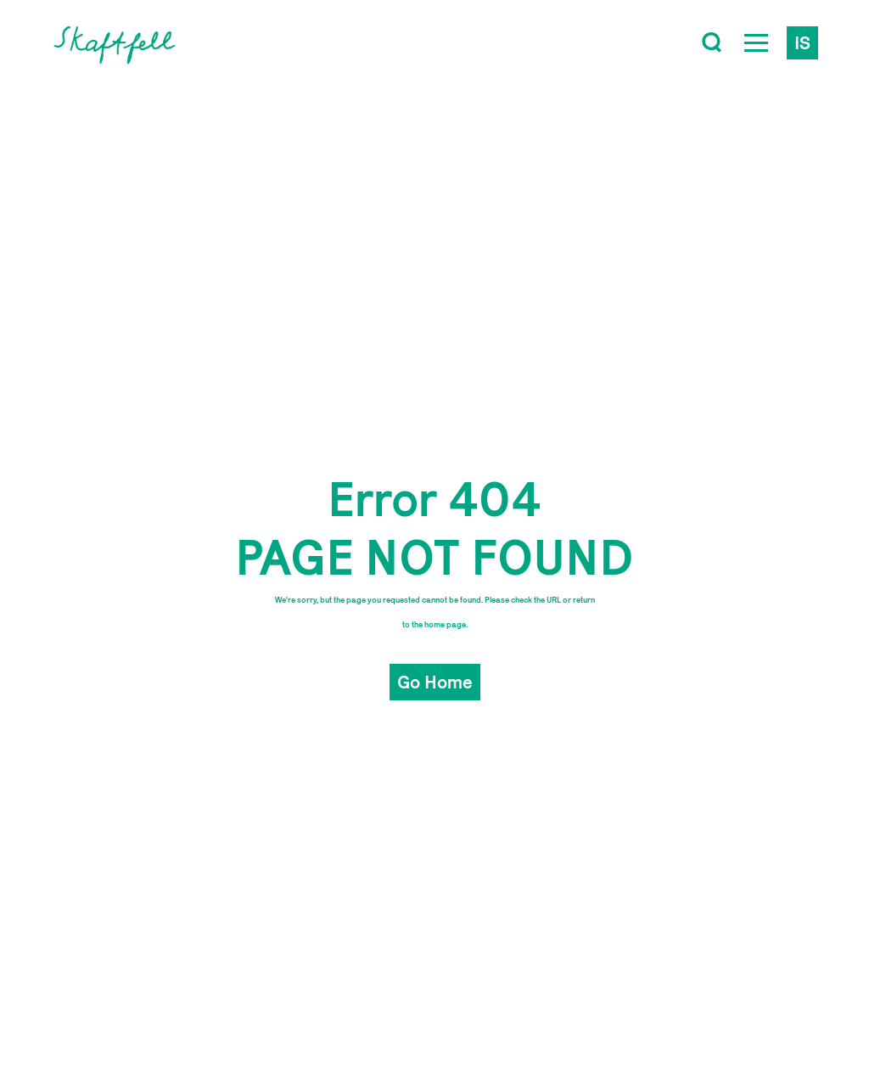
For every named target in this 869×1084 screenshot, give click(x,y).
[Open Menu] (756, 42)
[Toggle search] (712, 42)
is (802, 42)
